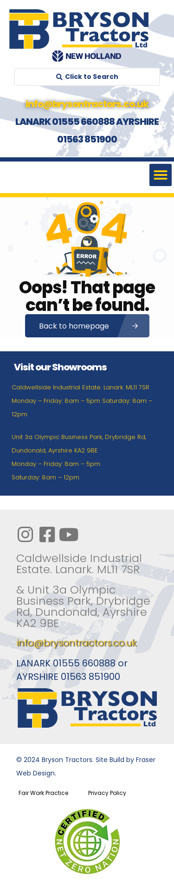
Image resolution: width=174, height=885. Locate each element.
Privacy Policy (107, 793)
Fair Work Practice (43, 793)
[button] (160, 175)
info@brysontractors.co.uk (76, 642)
